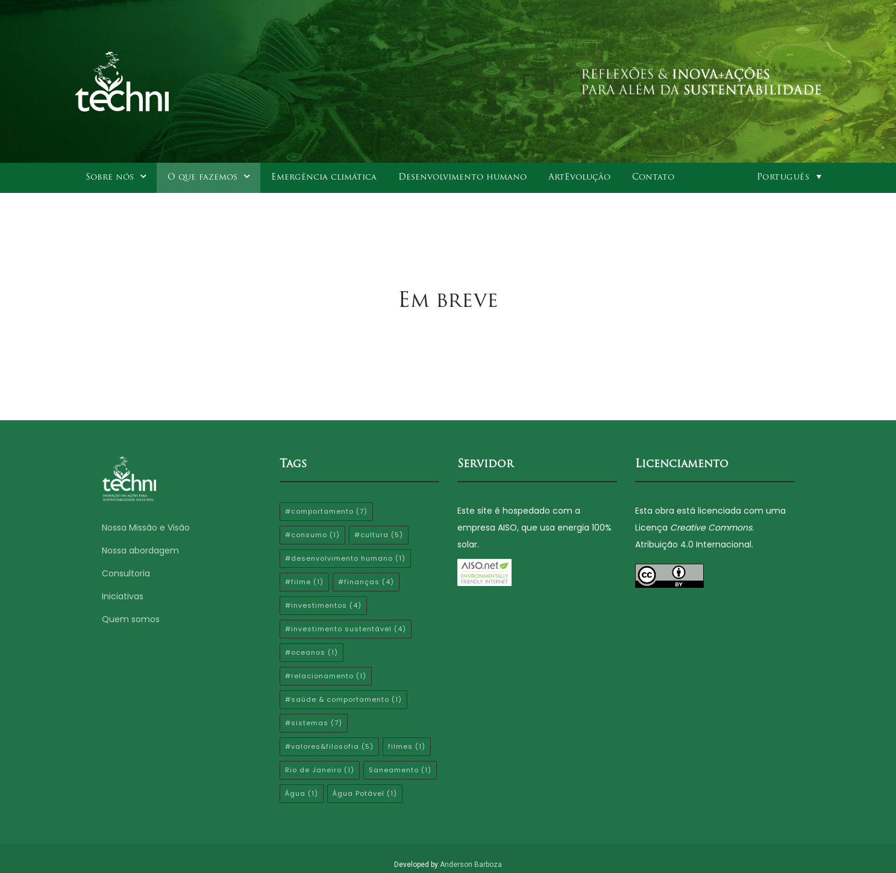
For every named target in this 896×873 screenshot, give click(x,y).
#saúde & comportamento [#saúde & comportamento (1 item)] (343, 699)
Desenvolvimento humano (462, 177)
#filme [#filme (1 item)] (304, 582)
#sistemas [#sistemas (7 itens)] (313, 723)
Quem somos (131, 619)
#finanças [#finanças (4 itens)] (366, 582)
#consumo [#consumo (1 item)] (312, 535)
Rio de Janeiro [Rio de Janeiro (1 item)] (319, 770)
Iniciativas (122, 596)
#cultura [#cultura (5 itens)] (378, 535)
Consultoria (126, 573)
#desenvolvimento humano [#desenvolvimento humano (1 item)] (345, 558)
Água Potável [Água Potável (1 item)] (365, 793)
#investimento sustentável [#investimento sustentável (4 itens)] (345, 629)
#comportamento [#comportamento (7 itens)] (326, 511)
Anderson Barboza (471, 864)
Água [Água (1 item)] (301, 793)
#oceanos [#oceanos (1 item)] (311, 652)
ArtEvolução (579, 177)
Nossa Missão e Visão (147, 528)
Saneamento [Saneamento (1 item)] (400, 770)
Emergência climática (324, 177)
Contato (653, 177)
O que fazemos (202, 177)
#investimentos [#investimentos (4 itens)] (323, 605)
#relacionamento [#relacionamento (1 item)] (325, 676)
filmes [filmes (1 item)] (406, 746)
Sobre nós (110, 177)
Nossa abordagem (140, 550)
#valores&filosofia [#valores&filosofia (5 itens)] (329, 746)
